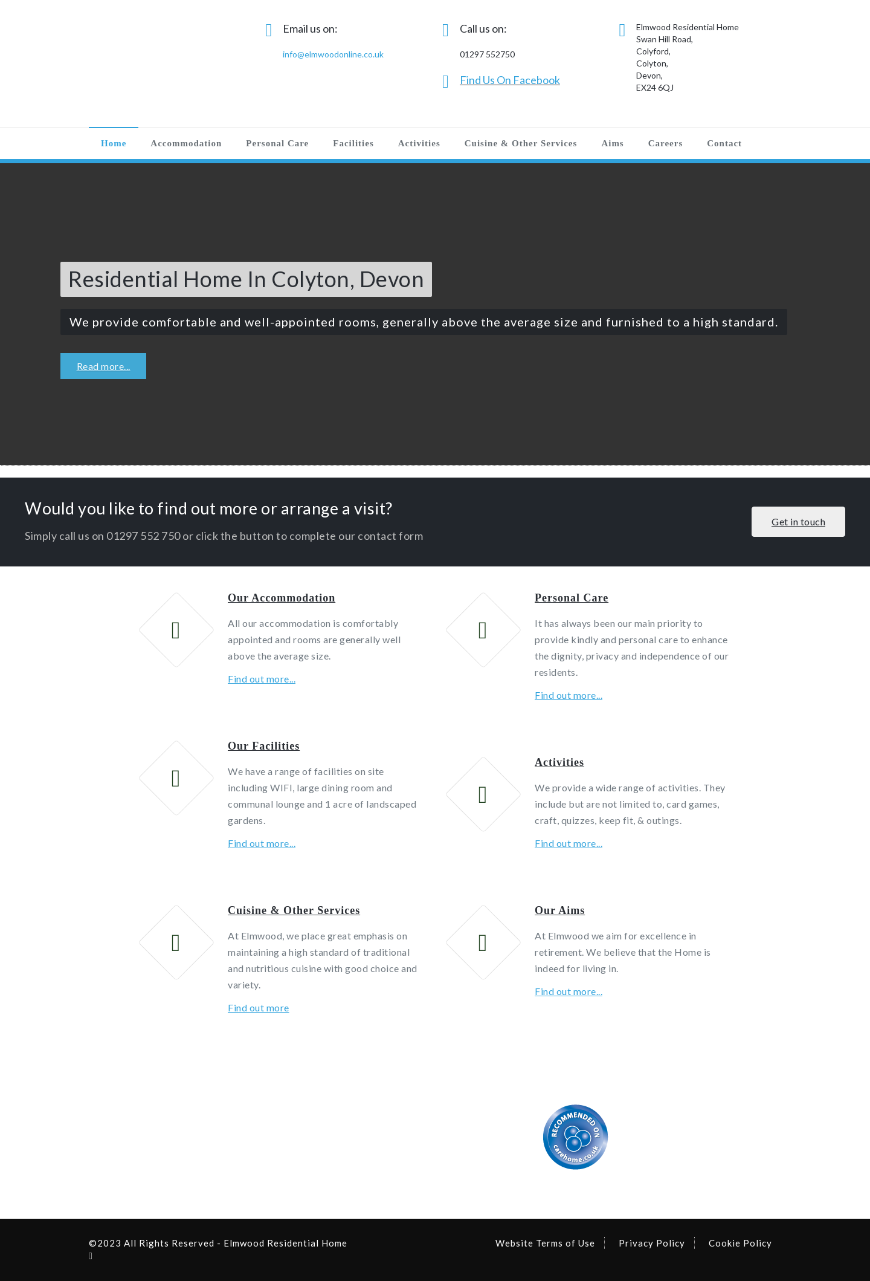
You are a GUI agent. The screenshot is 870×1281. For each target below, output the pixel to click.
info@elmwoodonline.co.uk (333, 54)
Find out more (258, 1007)
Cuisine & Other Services (521, 143)
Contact (724, 143)
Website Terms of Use (545, 1242)
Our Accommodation (281, 598)
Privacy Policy (652, 1242)
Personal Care (277, 143)
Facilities (353, 143)
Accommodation (186, 143)
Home (113, 143)
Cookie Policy (740, 1242)
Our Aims (560, 910)
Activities (419, 143)
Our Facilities (264, 746)
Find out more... (261, 678)
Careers (665, 143)
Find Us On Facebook (510, 79)
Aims (612, 143)
